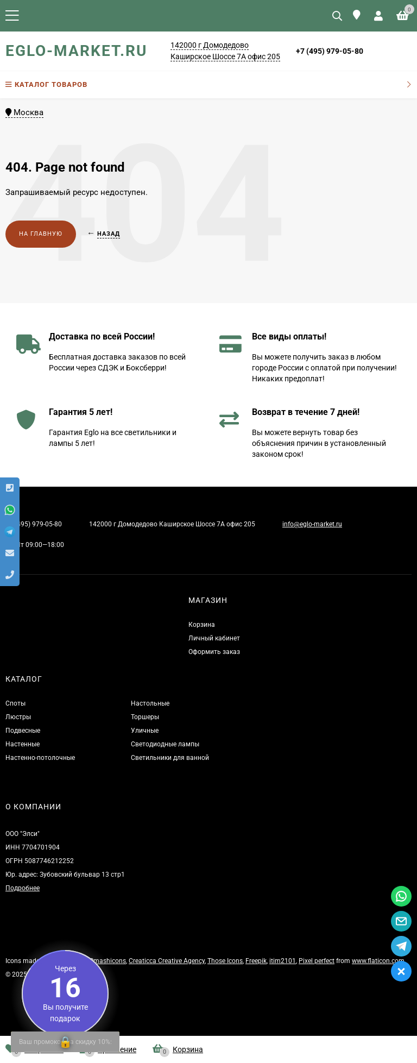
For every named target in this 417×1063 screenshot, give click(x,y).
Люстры (18, 717)
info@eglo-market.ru (312, 524)
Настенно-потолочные (40, 758)
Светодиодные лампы (165, 744)
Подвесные (22, 730)
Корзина (201, 624)
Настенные (22, 744)
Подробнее (22, 888)
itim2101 (282, 961)
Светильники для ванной (170, 758)
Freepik (256, 961)
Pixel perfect (316, 961)
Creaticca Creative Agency (167, 961)
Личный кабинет (214, 638)
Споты (15, 703)
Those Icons (225, 961)
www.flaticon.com (378, 961)
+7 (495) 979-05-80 (329, 51)
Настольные (150, 703)
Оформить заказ (214, 652)
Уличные (145, 730)
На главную (40, 233)
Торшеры (145, 717)
